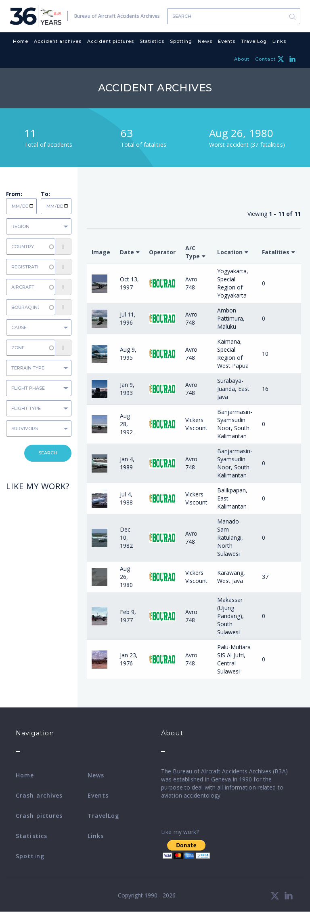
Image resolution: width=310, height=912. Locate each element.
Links (279, 41)
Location (230, 252)
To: (45, 194)
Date (127, 252)
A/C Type (192, 252)
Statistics (152, 41)
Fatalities (275, 252)
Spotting (181, 41)
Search (292, 16)
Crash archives (39, 795)
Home (20, 41)
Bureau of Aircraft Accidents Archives (117, 16)
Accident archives (58, 41)
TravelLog (254, 41)
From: (14, 194)
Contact (265, 59)
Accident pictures (110, 41)
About (241, 59)
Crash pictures (39, 815)
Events (226, 41)
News (205, 41)
